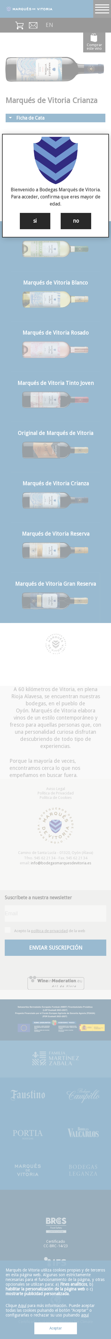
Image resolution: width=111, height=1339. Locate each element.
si (35, 221)
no (76, 221)
